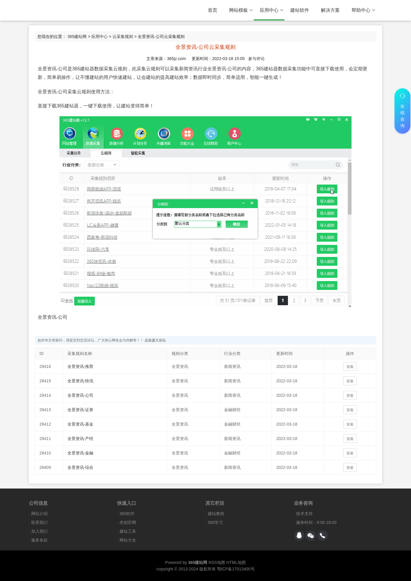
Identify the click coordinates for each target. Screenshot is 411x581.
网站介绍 (39, 513)
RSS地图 (216, 562)
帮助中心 (363, 10)
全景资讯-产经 (80, 438)
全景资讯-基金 (80, 424)
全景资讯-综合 (80, 467)
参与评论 (256, 58)
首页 (212, 10)
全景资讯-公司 (80, 395)
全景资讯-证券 (80, 409)
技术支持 (304, 513)
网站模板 (241, 10)
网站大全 (128, 540)
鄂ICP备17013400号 (236, 569)
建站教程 (216, 513)
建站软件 (299, 10)
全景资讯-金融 (80, 453)
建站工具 (128, 531)
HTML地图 (236, 562)
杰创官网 (128, 522)
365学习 (215, 522)
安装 (350, 367)
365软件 (127, 513)
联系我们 (39, 522)
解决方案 (330, 10)
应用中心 (272, 10)
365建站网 (77, 36)
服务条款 (39, 540)
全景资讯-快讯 (80, 381)
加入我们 (39, 531)
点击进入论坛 (155, 340)
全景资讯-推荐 (80, 366)
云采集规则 (122, 36)
